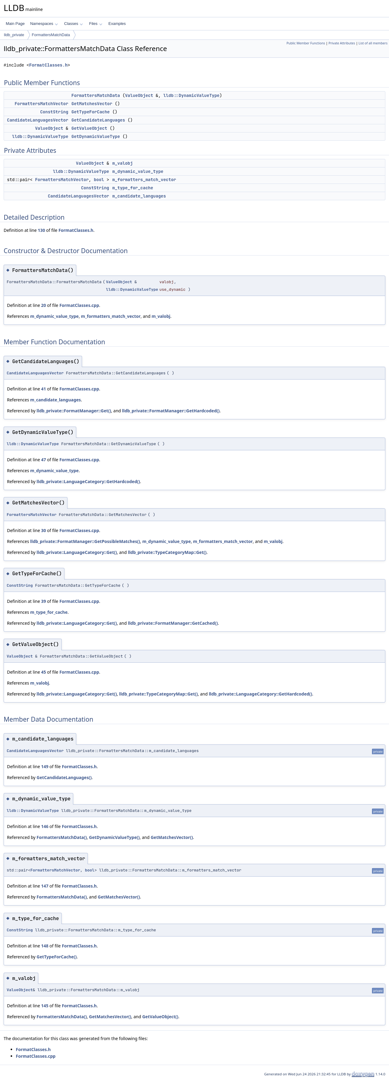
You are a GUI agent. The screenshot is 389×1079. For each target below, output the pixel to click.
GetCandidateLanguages (98, 120)
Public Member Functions (306, 43)
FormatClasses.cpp (79, 305)
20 (43, 305)
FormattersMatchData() (61, 837)
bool (99, 179)
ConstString (54, 112)
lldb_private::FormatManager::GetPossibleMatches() (85, 541)
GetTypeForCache (90, 112)
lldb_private (14, 35)
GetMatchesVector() (172, 837)
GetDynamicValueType (95, 136)
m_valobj (122, 163)
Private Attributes (342, 43)
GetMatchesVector (91, 103)
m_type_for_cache (132, 188)
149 (44, 766)
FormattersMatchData (51, 35)
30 (43, 530)
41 (43, 389)
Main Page (15, 23)
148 (44, 946)
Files (95, 23)
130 (41, 230)
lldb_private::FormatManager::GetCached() (173, 623)
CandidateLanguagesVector (37, 120)
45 (43, 672)
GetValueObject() (160, 1016)
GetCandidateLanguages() (63, 777)
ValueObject (139, 95)
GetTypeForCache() (56, 957)
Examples (117, 23)
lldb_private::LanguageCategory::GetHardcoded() (88, 481)
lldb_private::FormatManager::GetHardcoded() (171, 411)
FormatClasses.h (48, 65)
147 (44, 886)
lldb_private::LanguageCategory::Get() (76, 552)
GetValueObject (89, 128)
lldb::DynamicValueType (191, 95)
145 (44, 1006)
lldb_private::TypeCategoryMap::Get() (167, 552)
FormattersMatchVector (41, 103)
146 (44, 826)
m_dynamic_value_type (137, 171)
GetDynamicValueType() (114, 837)
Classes (73, 23)
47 (43, 459)
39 (43, 601)
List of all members (373, 43)
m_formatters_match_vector (144, 179)
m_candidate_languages (139, 196)
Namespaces (44, 23)
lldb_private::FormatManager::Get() (73, 411)
